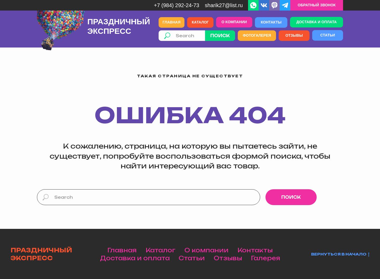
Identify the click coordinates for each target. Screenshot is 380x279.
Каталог (160, 250)
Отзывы (228, 258)
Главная (122, 250)
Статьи (192, 258)
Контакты (255, 250)
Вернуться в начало (340, 254)
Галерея (265, 258)
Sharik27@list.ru (224, 5)
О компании (206, 250)
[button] (316, 5)
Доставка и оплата (135, 258)
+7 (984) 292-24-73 (176, 5)
